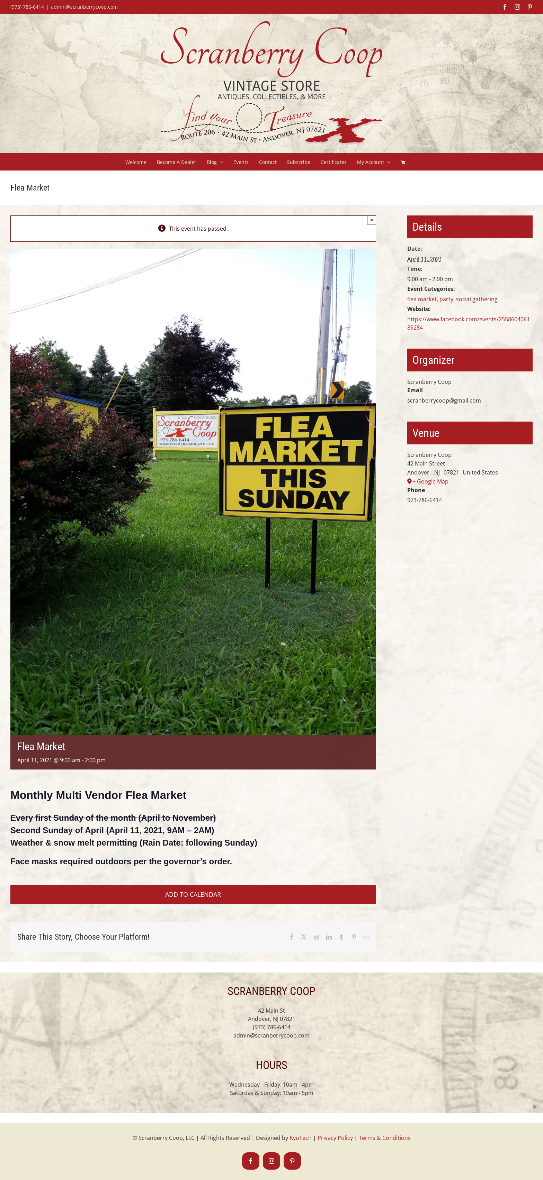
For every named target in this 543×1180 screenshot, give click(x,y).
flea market (422, 299)
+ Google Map (430, 481)
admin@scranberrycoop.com (84, 6)
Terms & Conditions (385, 1138)
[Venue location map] (470, 542)
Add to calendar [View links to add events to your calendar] (193, 894)
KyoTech (301, 1138)
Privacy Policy (335, 1138)
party (446, 299)
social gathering (477, 299)
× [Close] (371, 220)
